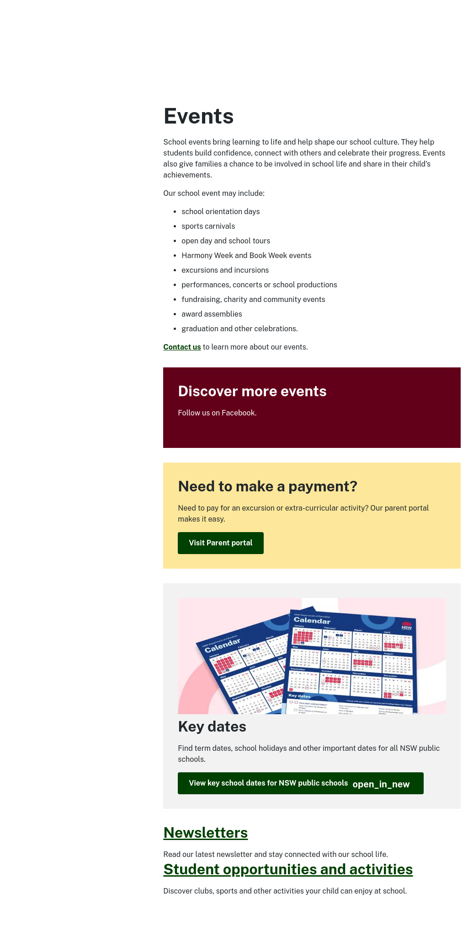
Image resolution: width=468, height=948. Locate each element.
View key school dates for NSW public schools (299, 784)
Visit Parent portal (220, 543)
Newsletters (205, 832)
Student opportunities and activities (288, 869)
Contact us (182, 347)
